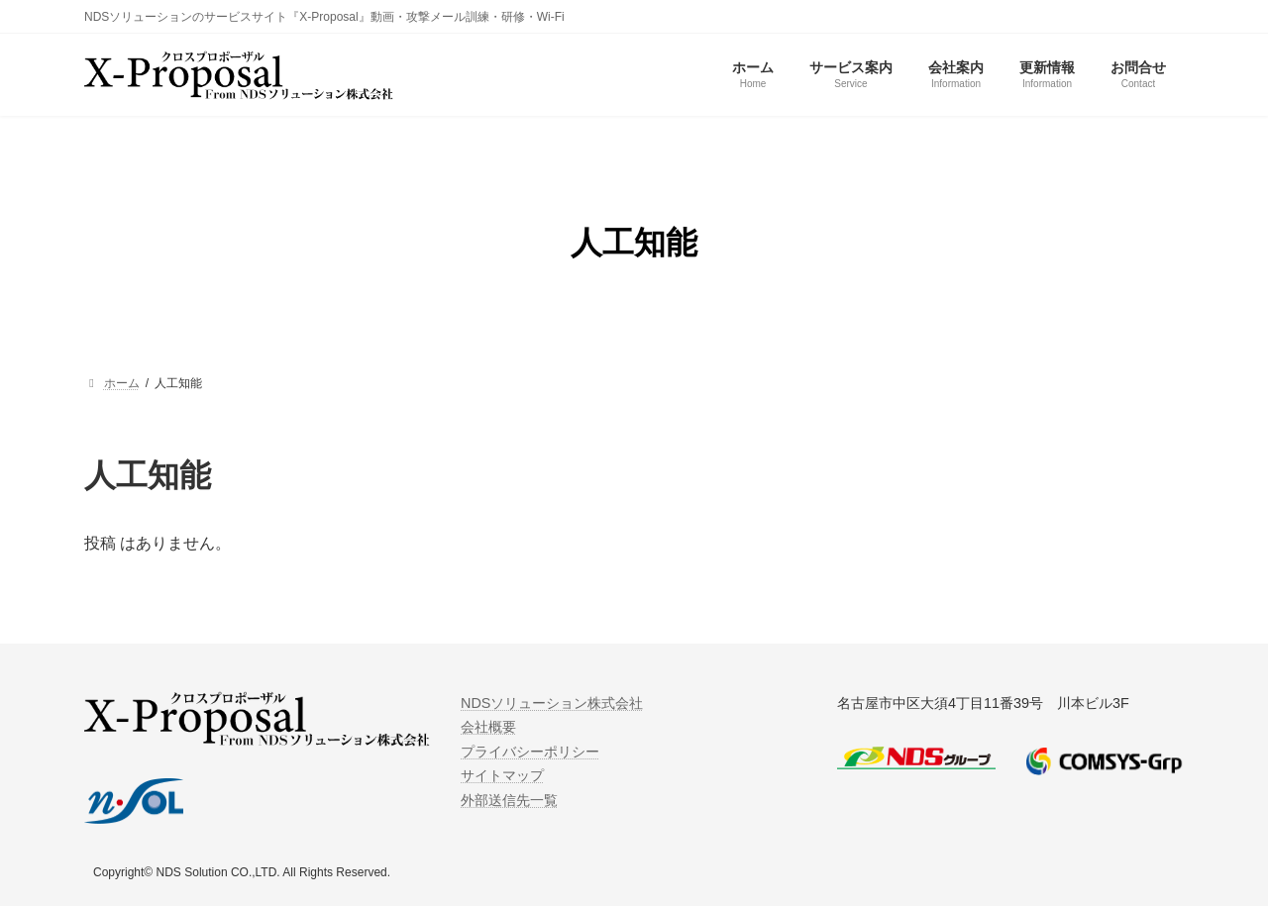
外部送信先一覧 (509, 800)
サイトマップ (502, 776)
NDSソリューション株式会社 (552, 703)
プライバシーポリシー (530, 751)
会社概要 (488, 728)
